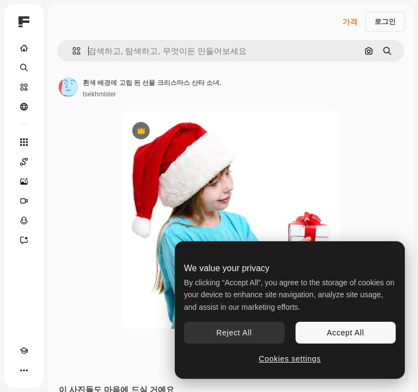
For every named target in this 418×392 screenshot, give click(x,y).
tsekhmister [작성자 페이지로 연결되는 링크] (99, 94)
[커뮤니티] (24, 106)
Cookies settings (290, 358)
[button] (72, 51)
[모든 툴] (24, 142)
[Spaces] (24, 161)
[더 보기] (24, 370)
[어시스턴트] (24, 240)
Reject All (234, 332)
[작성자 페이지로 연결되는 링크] (68, 87)
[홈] (24, 48)
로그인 (385, 21)
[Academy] (24, 350)
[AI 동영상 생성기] (24, 201)
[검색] (24, 67)
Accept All (345, 332)
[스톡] (24, 87)
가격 (350, 21)
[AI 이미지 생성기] (24, 181)
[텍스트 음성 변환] (24, 220)
